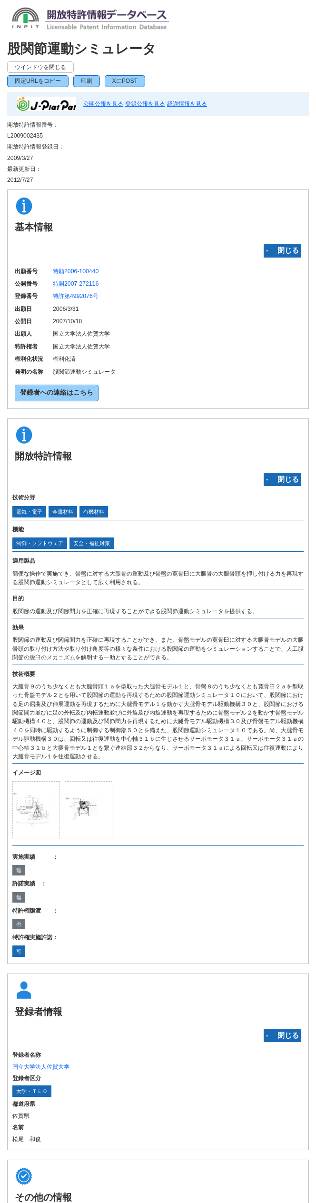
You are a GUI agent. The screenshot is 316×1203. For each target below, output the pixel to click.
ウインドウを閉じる (40, 67)
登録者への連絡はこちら (56, 392)
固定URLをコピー (38, 81)
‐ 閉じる (282, 250)
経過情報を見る (187, 103)
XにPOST (125, 81)
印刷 (86, 81)
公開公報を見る (103, 103)
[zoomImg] (36, 810)
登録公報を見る (145, 103)
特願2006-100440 (76, 271)
